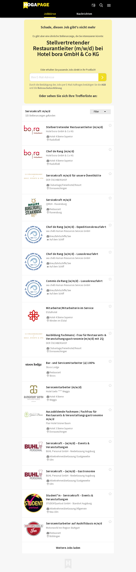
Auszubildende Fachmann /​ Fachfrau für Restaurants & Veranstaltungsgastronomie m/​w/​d (74, 415)
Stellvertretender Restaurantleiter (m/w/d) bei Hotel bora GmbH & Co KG (68, 48)
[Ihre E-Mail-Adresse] (63, 77)
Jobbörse (50, 14)
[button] (109, 5)
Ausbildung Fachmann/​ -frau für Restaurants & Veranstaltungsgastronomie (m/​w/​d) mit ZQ (76, 337)
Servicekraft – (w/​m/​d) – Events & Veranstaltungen (68, 445)
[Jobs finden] (101, 5)
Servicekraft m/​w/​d (58, 200)
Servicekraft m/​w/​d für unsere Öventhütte (73, 175)
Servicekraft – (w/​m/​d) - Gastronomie (70, 471)
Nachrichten (84, 14)
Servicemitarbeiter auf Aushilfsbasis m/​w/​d (74, 523)
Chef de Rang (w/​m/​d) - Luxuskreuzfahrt (72, 254)
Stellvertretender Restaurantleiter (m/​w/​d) (74, 127)
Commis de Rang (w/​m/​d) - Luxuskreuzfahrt (74, 281)
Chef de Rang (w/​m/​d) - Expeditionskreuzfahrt (76, 227)
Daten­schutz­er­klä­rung (50, 88)
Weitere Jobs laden (68, 548)
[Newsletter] (93, 5)
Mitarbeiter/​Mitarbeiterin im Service (69, 308)
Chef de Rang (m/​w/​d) (60, 151)
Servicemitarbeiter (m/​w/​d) (64, 387)
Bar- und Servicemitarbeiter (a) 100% (70, 363)
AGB (103, 84)
